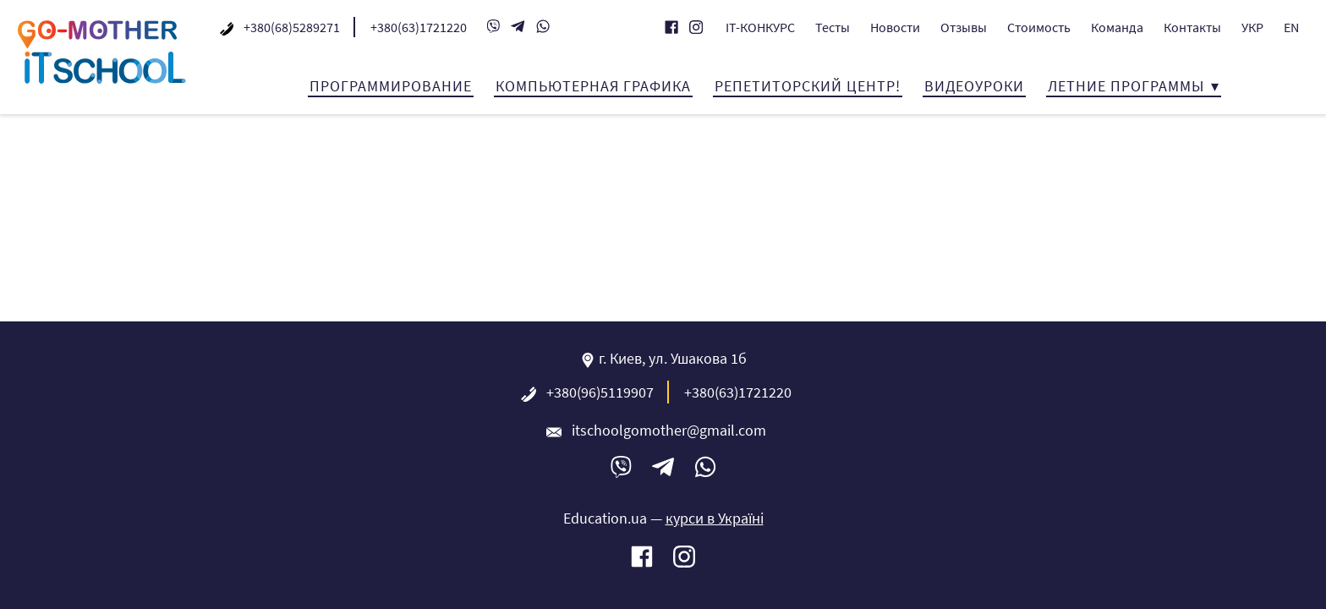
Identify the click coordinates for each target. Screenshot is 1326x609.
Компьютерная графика (593, 86)
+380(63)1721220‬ (418, 27)
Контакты (1192, 27)
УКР (1252, 27)
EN (1291, 27)
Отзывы (963, 27)
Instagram (696, 28)
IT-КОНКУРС (760, 27)
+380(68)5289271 (292, 27)
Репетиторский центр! (808, 86)
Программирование (391, 86)
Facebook (671, 28)
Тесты (832, 27)
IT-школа (101, 51)
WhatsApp (543, 27)
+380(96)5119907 (600, 392)
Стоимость (1039, 27)
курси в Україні (715, 518)
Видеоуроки (974, 86)
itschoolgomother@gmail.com (669, 430)
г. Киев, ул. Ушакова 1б (673, 358)
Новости (895, 27)
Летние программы (1126, 86)
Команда (1117, 27)
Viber (493, 27)
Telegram (517, 27)
